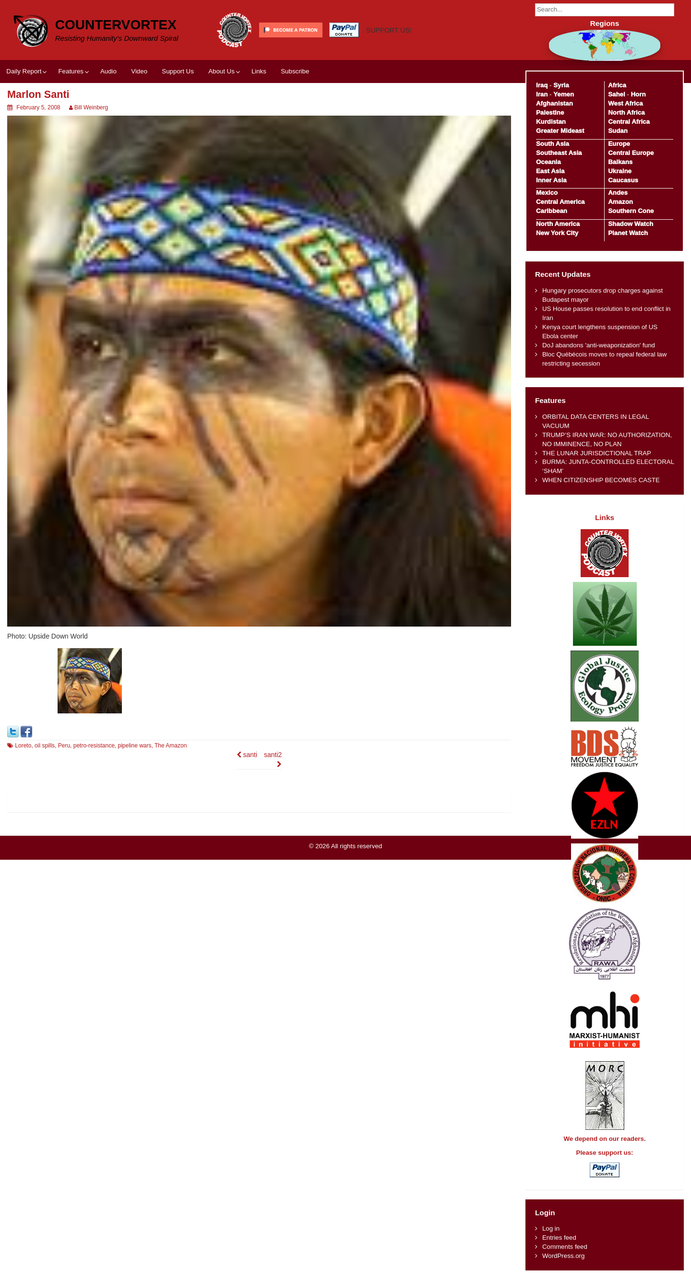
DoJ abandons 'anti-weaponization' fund (598, 345)
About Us (221, 71)
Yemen (563, 94)
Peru (64, 745)
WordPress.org (563, 1255)
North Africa (626, 112)
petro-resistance (94, 745)
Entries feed (559, 1237)
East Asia (550, 171)
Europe (619, 143)
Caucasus (623, 180)
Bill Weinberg (91, 107)
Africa (617, 85)
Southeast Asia (559, 152)
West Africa (625, 103)
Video (139, 71)
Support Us (178, 71)
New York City (557, 233)
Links (258, 71)
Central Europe (631, 152)
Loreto (23, 745)
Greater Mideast (560, 130)
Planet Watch (628, 233)
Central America (560, 201)
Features (70, 71)
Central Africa (629, 121)
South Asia (552, 143)
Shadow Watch (630, 223)
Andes (618, 192)
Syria (561, 85)
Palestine (550, 112)
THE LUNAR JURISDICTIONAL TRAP (596, 453)
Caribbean (551, 210)
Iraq (542, 85)
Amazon (620, 201)
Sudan (618, 130)
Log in (551, 1228)
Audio (108, 71)
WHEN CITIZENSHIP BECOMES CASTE (601, 480)
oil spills (45, 745)
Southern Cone (631, 210)
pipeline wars (134, 745)
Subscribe (295, 71)
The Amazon (171, 745)
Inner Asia (551, 180)
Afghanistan (554, 103)
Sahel (616, 94)
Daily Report (23, 71)
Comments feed (564, 1246)
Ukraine (619, 171)
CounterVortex (116, 24)
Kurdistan (551, 121)
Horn (638, 94)
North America (558, 223)
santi (247, 755)
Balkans (620, 162)
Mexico (547, 192)
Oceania (548, 162)
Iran (542, 94)
